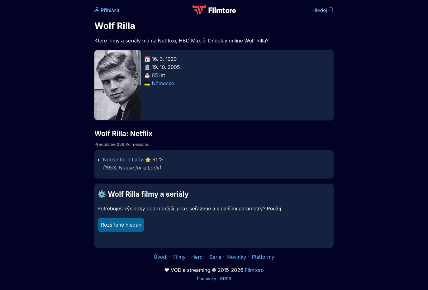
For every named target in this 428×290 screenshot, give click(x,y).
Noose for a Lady (123, 159)
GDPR (225, 278)
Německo (163, 83)
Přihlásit (107, 10)
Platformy (263, 257)
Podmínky (206, 278)
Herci (197, 257)
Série (215, 257)
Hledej (323, 10)
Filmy (179, 257)
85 (155, 75)
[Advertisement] (49, 96)
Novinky (236, 257)
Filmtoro (254, 270)
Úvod (160, 257)
